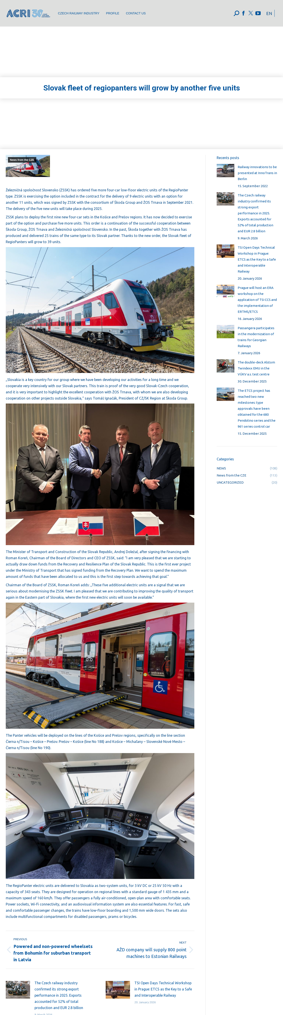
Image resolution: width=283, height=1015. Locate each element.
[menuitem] (78, 13)
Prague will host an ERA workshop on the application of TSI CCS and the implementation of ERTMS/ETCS (257, 299)
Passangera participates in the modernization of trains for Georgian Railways (256, 337)
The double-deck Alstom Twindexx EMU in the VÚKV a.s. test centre (256, 368)
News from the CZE (22, 159)
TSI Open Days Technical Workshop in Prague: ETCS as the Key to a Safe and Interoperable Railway (163, 989)
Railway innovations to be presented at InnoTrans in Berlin (257, 173)
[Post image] (18, 990)
